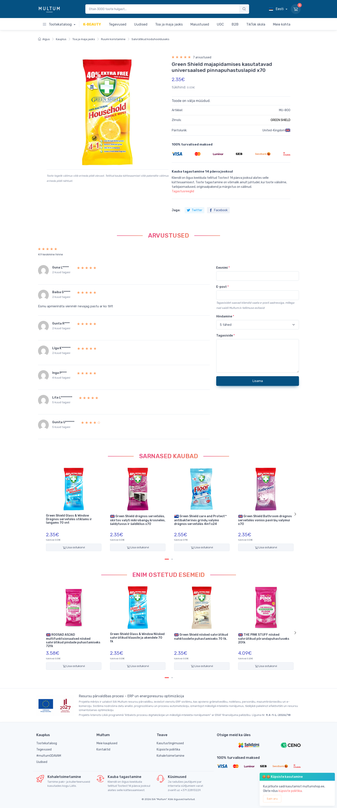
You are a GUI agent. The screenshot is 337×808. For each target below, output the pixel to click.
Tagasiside (225, 335)
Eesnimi (223, 268)
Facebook (218, 210)
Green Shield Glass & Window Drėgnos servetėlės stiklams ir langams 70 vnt (69, 519)
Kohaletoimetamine (170, 756)
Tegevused (44, 749)
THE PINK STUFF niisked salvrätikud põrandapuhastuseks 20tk (263, 638)
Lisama (257, 381)
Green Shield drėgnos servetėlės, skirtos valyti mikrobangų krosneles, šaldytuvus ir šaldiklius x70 (137, 520)
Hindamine (225, 316)
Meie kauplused (107, 743)
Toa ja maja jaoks (83, 39)
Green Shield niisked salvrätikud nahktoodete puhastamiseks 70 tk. (201, 636)
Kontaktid (103, 749)
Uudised (41, 762)
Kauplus (61, 39)
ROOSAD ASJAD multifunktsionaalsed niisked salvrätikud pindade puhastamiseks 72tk (73, 640)
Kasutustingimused (170, 743)
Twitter (194, 210)
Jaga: (176, 210)
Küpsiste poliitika (168, 749)
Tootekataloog (58, 24)
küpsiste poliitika (290, 791)
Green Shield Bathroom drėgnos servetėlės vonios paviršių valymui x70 (265, 520)
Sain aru (272, 798)
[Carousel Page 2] (172, 559)
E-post (222, 287)
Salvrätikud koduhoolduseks (150, 39)
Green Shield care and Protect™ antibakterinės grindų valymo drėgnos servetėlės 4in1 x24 (200, 520)
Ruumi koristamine (113, 39)
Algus (44, 39)
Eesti (277, 9)
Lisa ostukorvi (74, 547)
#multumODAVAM (48, 756)
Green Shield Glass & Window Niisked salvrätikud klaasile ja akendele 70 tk (137, 637)
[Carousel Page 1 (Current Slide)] (167, 559)
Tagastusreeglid (183, 191)
